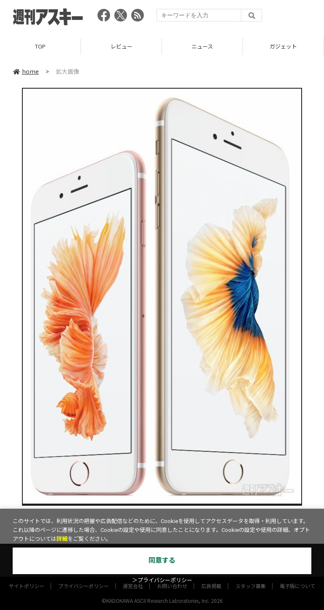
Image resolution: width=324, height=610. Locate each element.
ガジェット (283, 46)
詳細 (62, 539)
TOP (40, 46)
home (26, 71)
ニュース (202, 46)
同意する (162, 560)
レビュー (121, 46)
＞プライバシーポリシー (162, 580)
